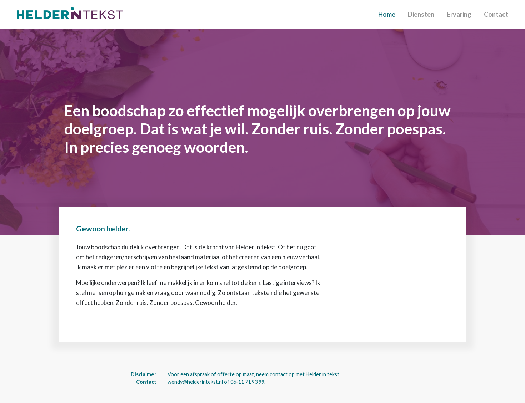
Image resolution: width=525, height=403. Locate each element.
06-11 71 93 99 (247, 382)
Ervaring (459, 14)
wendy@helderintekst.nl (195, 382)
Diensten (421, 14)
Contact (496, 14)
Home (386, 14)
